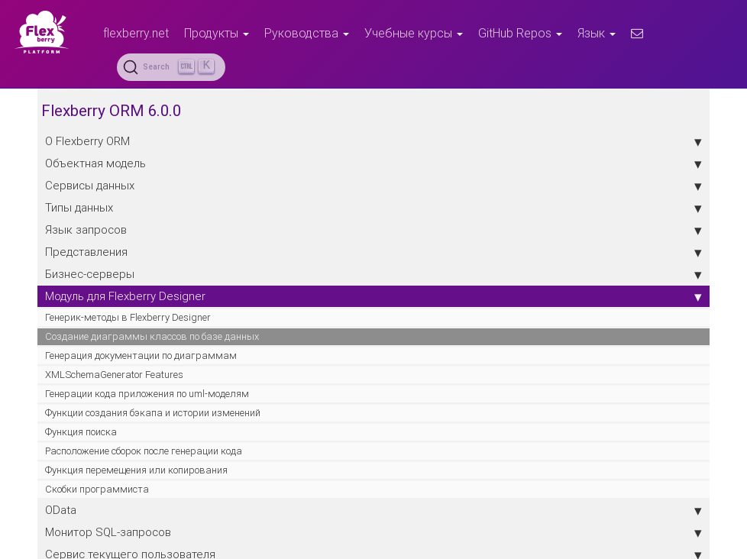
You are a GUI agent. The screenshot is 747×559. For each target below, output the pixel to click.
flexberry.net (136, 32)
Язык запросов (373, 229)
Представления (373, 252)
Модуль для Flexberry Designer (373, 296)
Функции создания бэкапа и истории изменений (152, 412)
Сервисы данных (373, 185)
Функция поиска (81, 431)
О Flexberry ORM (373, 141)
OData (373, 510)
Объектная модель (373, 163)
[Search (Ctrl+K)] (171, 67)
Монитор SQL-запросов (373, 532)
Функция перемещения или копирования (136, 470)
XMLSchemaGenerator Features (114, 374)
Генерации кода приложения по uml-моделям (147, 393)
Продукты (216, 32)
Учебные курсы (413, 32)
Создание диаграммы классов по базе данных (152, 336)
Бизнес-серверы (373, 274)
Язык (596, 32)
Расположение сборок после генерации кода (143, 450)
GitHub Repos (520, 32)
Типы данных (373, 207)
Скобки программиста (97, 489)
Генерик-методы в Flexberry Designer (128, 317)
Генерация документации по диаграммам (141, 355)
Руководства (306, 32)
